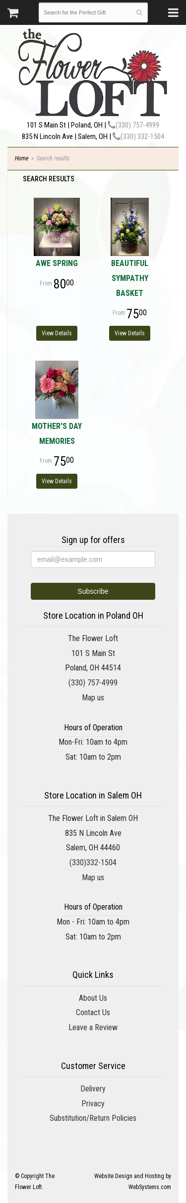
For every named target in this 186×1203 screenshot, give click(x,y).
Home (21, 158)
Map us (93, 697)
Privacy (93, 1103)
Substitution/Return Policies (93, 1118)
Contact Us (93, 1012)
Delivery (93, 1088)
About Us (93, 998)
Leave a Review (93, 1027)
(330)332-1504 (93, 862)
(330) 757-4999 (133, 125)
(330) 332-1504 (138, 136)
